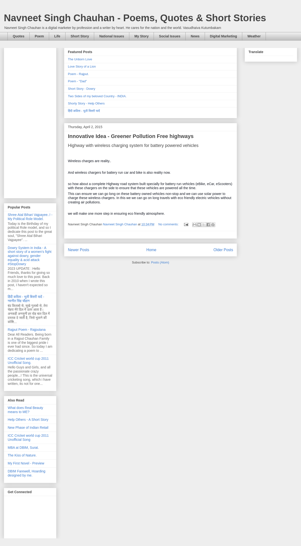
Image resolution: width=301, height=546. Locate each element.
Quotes (18, 36)
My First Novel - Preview (26, 463)
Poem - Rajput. (78, 74)
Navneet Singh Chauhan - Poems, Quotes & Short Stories (135, 18)
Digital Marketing (223, 36)
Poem (39, 36)
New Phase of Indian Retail (28, 427)
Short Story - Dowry (81, 88)
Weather (254, 36)
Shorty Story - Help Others (86, 103)
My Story (141, 36)
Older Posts (223, 250)
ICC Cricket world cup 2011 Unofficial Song (28, 438)
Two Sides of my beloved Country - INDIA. (97, 96)
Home (151, 250)
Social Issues (169, 36)
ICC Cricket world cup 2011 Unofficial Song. (28, 361)
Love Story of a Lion (82, 66)
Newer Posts (78, 250)
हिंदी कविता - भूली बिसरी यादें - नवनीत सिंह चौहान (26, 299)
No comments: (168, 224)
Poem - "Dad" (77, 81)
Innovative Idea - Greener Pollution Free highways (131, 136)
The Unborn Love (80, 59)
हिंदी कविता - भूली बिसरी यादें (84, 111)
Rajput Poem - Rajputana (27, 330)
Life (57, 36)
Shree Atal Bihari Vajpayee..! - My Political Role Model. (30, 217)
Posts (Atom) (160, 262)
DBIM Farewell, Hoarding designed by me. (26, 473)
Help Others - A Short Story (28, 420)
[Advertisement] (30, 122)
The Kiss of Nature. (22, 455)
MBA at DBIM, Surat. (23, 447)
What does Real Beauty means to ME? (25, 410)
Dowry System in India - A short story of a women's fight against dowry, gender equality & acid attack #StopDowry (30, 256)
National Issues (111, 36)
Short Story (80, 36)
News (195, 36)
